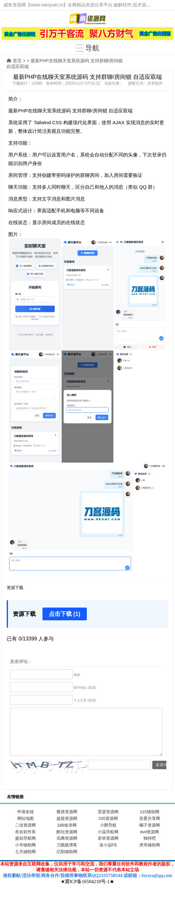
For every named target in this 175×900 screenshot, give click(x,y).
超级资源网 (67, 828)
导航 (87, 48)
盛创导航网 (25, 847)
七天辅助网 (25, 861)
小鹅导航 (108, 834)
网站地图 (25, 828)
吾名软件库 (25, 841)
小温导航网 (108, 841)
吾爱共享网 (149, 828)
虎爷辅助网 (149, 854)
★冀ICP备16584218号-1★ (88, 891)
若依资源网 (108, 847)
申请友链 (25, 821)
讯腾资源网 (67, 847)
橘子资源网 (149, 834)
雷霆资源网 (108, 821)
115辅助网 (149, 821)
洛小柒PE (108, 854)
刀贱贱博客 (67, 854)
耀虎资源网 (67, 821)
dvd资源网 (149, 841)
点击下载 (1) (64, 614)
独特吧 (149, 847)
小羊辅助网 (25, 854)
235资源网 (108, 828)
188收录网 (67, 834)
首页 (17, 60)
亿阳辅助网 (67, 861)
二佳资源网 (25, 834)
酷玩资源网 (67, 841)
